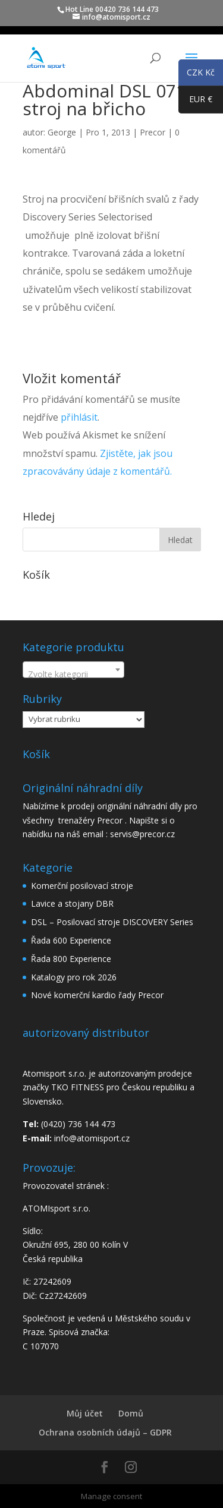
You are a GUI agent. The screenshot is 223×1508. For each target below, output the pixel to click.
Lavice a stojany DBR (72, 903)
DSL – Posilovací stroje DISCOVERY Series (112, 921)
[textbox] (73, 674)
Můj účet (85, 1413)
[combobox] (73, 669)
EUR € (195, 101)
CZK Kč (196, 74)
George (62, 132)
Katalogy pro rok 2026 (74, 977)
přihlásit (79, 417)
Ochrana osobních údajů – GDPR (105, 1432)
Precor (152, 132)
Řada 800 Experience (71, 958)
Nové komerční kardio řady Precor (97, 995)
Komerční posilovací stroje (82, 885)
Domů (130, 1413)
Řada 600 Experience (71, 940)
